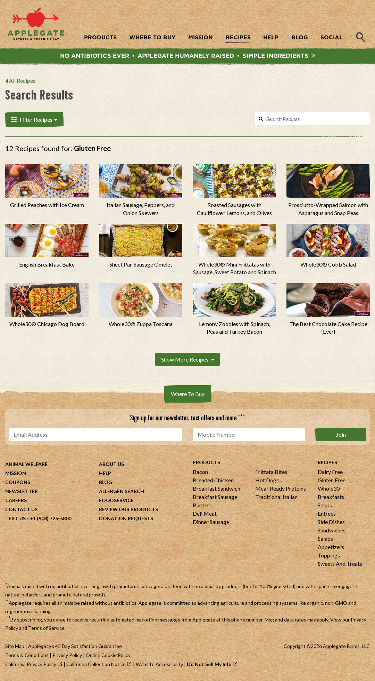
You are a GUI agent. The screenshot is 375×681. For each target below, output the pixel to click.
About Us (111, 465)
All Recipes (22, 82)
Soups (325, 506)
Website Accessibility (159, 665)
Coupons (17, 483)
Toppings (329, 556)
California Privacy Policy (30, 665)
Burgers (202, 506)
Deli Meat (205, 514)
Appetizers (331, 548)
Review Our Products (128, 510)
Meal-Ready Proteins (280, 489)
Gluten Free (331, 481)
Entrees (327, 514)
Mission (15, 474)
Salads (325, 539)
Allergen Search (121, 492)
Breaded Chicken (213, 481)
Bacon (200, 472)
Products (206, 463)
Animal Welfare (26, 465)
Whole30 (329, 489)
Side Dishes (331, 523)
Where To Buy (188, 394)
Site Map (14, 647)
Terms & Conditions (27, 656)
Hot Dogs (267, 481)
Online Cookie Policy (108, 656)
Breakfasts (331, 497)
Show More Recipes (187, 360)
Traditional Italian (276, 497)
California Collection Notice (96, 665)
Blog (105, 483)
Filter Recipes (33, 120)
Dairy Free (330, 472)
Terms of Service (46, 629)
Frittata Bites (271, 472)
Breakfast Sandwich (216, 489)
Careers (16, 501)
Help (105, 474)
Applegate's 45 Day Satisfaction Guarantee (75, 647)
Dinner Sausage (211, 523)
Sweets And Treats (340, 564)
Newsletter (21, 492)
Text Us (15, 519)
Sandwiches (331, 531)
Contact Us (21, 510)
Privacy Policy (67, 656)
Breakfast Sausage (215, 497)
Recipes (327, 463)
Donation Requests (126, 519)
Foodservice (116, 501)
